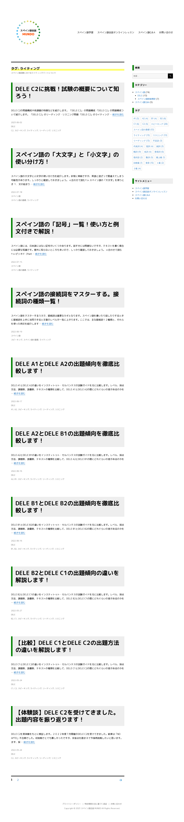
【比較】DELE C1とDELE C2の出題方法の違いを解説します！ (67, 646)
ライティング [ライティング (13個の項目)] (142, 135)
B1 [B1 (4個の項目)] (154, 118)
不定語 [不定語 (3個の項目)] (157, 140)
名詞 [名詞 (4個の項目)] (147, 151)
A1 (12, 409)
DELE (13, 126)
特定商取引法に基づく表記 (96, 804)
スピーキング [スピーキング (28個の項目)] (159, 124)
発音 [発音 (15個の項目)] (150, 163)
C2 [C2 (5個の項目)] (145, 124)
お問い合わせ (166, 32)
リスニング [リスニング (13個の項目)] (160, 135)
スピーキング (20, 130)
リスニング (56, 130)
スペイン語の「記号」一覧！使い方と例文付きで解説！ (67, 227)
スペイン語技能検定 (147, 98)
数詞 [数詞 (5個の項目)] (149, 157)
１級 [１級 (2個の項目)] (160, 163)
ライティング (32, 130)
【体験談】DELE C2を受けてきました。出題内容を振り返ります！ (67, 715)
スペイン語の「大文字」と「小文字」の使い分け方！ (67, 158)
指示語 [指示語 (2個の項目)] (138, 157)
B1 (16, 479)
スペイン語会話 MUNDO (91, 808)
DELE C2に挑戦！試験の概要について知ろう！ (67, 92)
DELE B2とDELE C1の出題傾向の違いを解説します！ (67, 576)
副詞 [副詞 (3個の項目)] (160, 146)
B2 (15, 549)
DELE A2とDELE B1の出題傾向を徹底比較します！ (67, 437)
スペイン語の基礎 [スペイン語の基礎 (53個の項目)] (144, 129)
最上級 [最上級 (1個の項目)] (160, 157)
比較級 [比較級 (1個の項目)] (138, 163)
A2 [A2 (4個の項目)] (145, 118)
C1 (15, 618)
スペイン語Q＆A (146, 32)
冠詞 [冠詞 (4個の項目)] (149, 146)
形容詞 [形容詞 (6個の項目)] (159, 151)
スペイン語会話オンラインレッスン (115, 32)
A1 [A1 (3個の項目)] (136, 118)
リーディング (44, 130)
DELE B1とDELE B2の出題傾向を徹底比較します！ (67, 506)
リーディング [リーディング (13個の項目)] (142, 140)
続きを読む (118, 114)
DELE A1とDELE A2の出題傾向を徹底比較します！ (67, 367)
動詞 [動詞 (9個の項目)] (137, 151)
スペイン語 (15, 196)
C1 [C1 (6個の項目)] (136, 124)
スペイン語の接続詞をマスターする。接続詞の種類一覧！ (67, 297)
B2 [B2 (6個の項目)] (163, 118)
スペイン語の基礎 (18, 200)
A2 (16, 409)
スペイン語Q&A (142, 102)
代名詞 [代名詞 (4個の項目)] (138, 146)
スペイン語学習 (85, 32)
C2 (12, 130)
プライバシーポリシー (71, 804)
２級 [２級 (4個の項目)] (137, 168)
